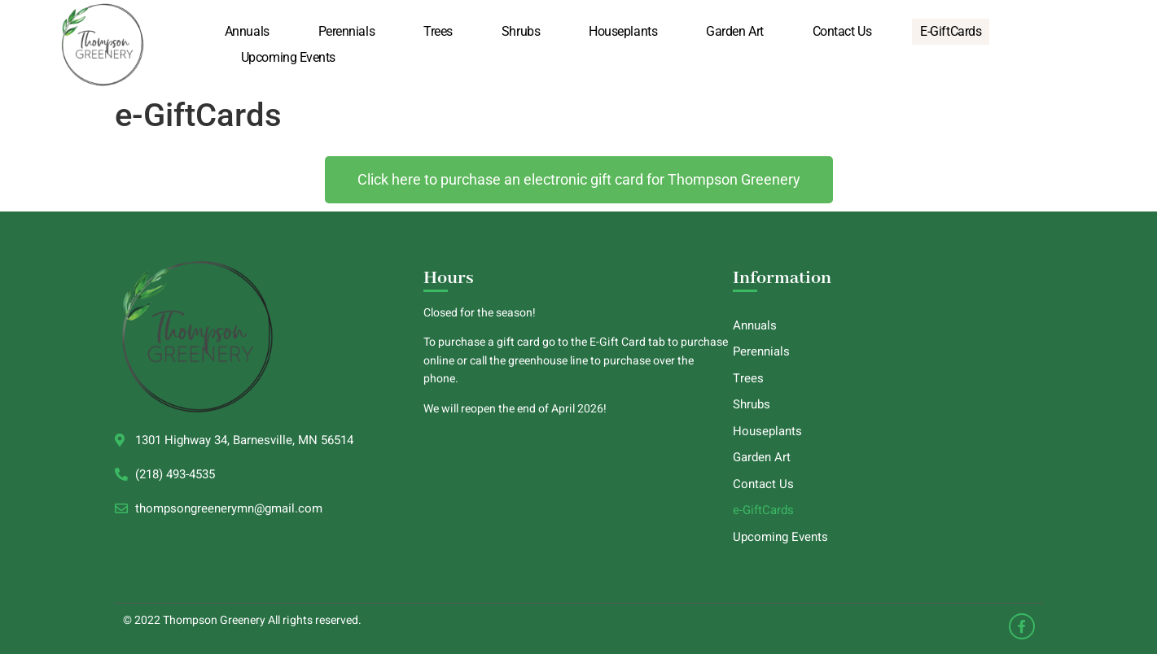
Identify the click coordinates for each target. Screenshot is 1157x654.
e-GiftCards (950, 31)
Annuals (247, 31)
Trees (438, 31)
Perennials (346, 31)
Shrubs (521, 31)
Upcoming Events (288, 57)
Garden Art (735, 31)
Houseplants (623, 31)
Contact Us (842, 31)
